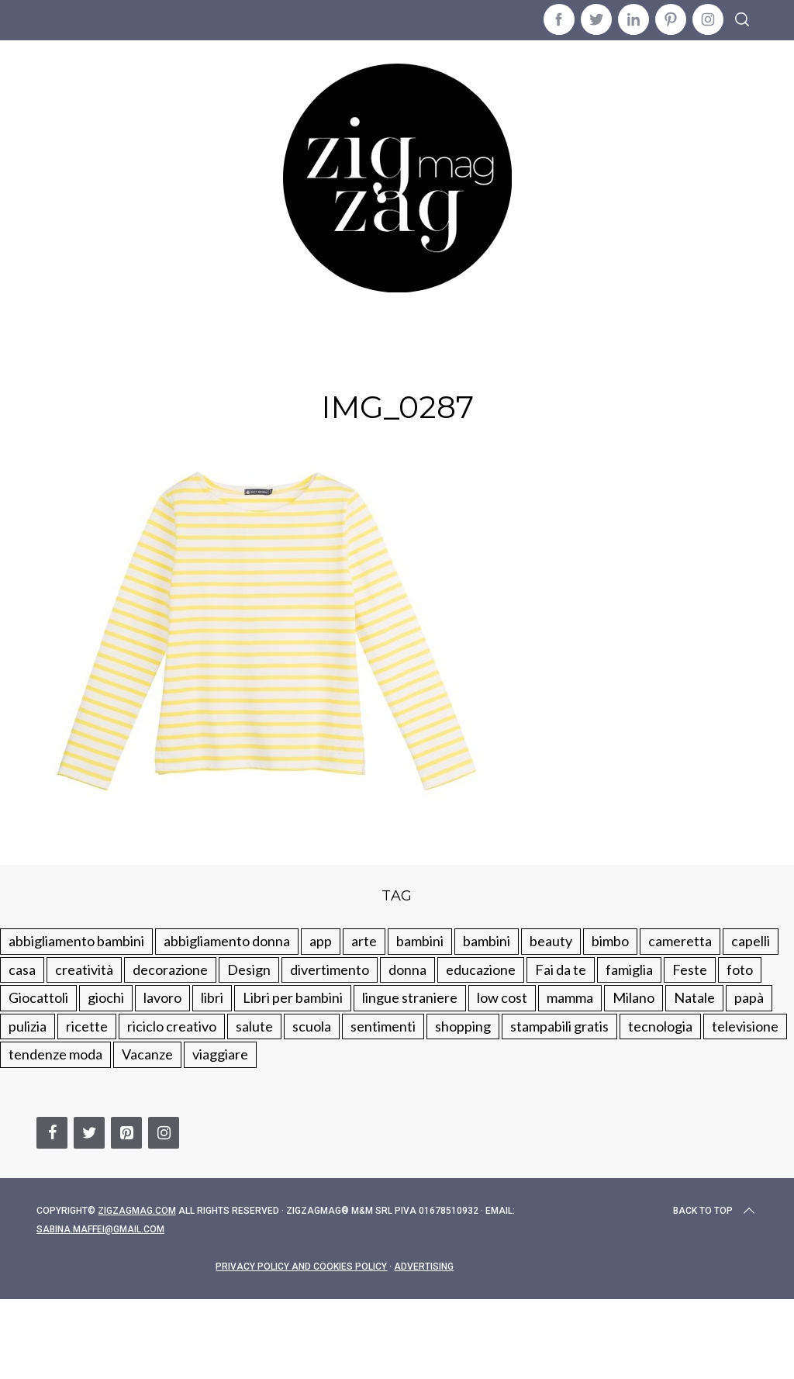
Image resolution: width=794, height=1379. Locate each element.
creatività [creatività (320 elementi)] (84, 969)
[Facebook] (51, 1133)
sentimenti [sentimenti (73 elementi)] (383, 1026)
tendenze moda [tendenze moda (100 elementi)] (55, 1054)
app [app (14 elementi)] (320, 940)
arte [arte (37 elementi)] (364, 940)
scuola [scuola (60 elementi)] (311, 1026)
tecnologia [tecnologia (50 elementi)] (660, 1026)
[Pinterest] (126, 1133)
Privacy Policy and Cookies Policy (301, 1266)
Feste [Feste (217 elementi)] (689, 969)
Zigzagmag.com (137, 1210)
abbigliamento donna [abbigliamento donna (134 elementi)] (227, 940)
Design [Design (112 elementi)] (249, 969)
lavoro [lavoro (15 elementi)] (162, 997)
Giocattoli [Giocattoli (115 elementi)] (38, 997)
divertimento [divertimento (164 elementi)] (329, 969)
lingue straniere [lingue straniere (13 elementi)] (409, 997)
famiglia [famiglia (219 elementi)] (629, 969)
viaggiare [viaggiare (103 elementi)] (220, 1054)
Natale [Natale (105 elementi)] (694, 997)
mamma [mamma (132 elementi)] (570, 997)
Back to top (715, 1210)
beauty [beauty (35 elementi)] (551, 940)
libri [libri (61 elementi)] (212, 997)
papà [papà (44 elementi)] (749, 997)
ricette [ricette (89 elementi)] (87, 1026)
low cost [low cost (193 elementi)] (502, 997)
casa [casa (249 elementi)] (22, 969)
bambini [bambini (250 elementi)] (420, 940)
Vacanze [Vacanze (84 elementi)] (147, 1054)
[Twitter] (89, 1133)
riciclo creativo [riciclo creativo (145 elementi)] (171, 1026)
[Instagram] (163, 1133)
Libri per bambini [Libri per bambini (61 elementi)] (293, 997)
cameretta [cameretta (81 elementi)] (680, 940)
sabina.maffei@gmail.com (100, 1229)
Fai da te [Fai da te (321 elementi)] (560, 969)
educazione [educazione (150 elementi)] (481, 969)
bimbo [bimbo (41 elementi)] (610, 940)
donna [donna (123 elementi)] (407, 969)
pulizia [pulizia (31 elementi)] (28, 1026)
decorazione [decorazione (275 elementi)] (170, 969)
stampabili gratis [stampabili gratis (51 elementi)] (559, 1026)
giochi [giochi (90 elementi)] (106, 997)
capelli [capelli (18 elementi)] (750, 940)
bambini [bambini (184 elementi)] (486, 940)
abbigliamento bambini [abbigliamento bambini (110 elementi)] (76, 940)
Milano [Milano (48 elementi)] (633, 997)
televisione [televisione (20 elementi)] (745, 1026)
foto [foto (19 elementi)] (740, 969)
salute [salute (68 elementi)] (254, 1026)
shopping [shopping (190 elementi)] (463, 1026)
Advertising (424, 1266)
